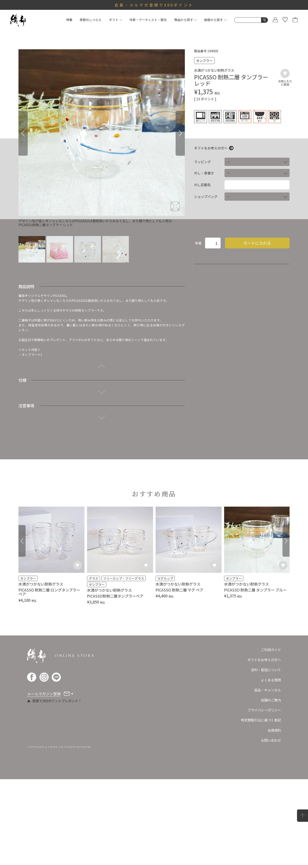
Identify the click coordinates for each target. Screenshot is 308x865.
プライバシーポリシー (264, 796)
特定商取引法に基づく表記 (261, 806)
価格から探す (215, 19)
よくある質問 (271, 765)
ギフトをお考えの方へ (210, 148)
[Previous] (23, 133)
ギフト (115, 19)
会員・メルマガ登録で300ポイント (154, 4)
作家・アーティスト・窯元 (148, 19)
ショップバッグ (205, 197)
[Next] (180, 133)
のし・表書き (204, 173)
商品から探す (185, 19)
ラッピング (202, 162)
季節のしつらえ (91, 19)
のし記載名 (202, 185)
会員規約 (274, 816)
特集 (69, 19)
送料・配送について (266, 755)
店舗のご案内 (271, 785)
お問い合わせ (271, 826)
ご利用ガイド (271, 735)
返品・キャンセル (267, 775)
